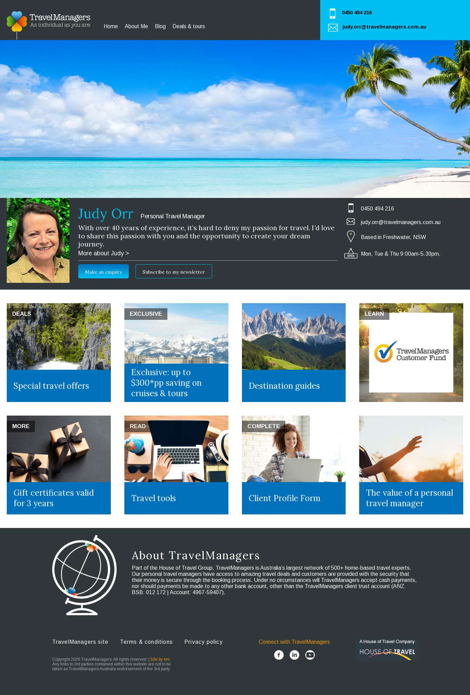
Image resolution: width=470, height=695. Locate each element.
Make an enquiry (103, 272)
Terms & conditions (146, 642)
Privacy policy (203, 642)
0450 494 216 (357, 12)
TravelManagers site (80, 642)
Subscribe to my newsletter (174, 272)
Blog (160, 26)
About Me (136, 26)
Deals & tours (188, 26)
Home (111, 26)
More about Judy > (103, 253)
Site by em (160, 659)
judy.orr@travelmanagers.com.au (384, 27)
